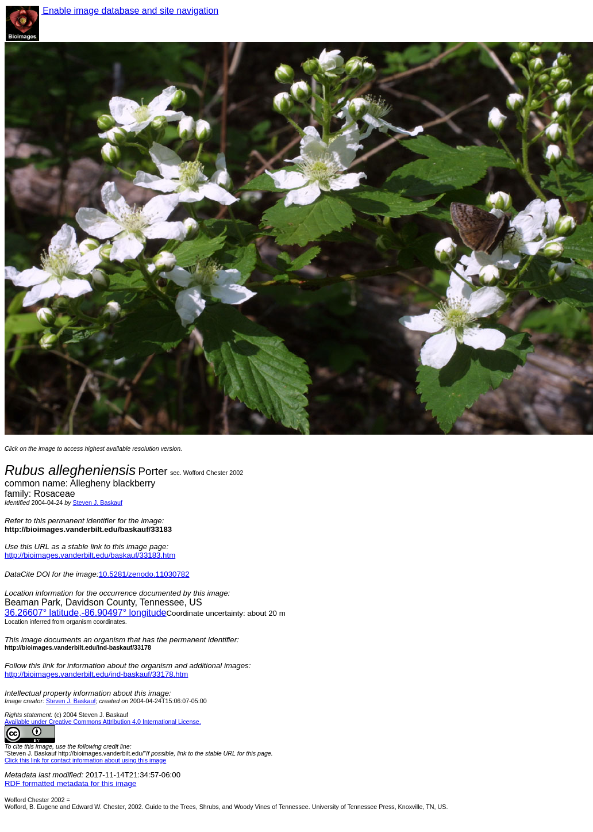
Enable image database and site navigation (129, 11)
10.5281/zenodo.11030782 (144, 574)
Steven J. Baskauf (97, 502)
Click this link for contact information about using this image (85, 760)
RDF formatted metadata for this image (70, 783)
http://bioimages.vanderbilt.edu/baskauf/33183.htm (90, 555)
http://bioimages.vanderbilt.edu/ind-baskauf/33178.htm (96, 674)
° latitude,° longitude (85, 613)
